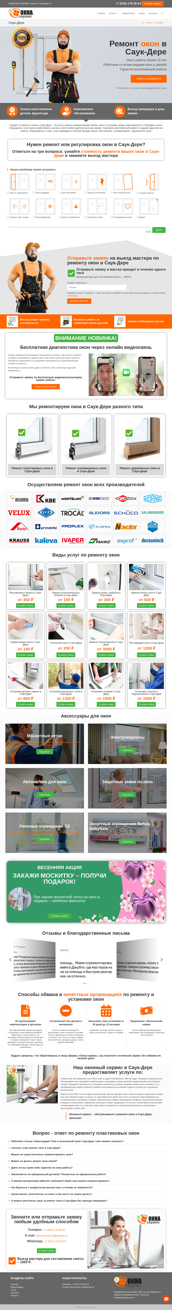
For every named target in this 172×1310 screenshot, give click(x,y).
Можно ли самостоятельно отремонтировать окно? (42, 1155)
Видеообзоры (17, 1287)
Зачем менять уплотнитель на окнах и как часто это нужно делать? (51, 1195)
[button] (149, 79)
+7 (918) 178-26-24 (128, 4)
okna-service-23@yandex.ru (52, 1236)
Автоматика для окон (45, 782)
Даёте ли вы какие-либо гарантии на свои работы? (42, 1169)
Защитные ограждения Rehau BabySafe (123, 827)
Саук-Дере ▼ (45, 3)
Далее (159, 230)
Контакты (15, 1293)
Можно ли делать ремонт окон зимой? (34, 1162)
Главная (14, 1284)
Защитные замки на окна (127, 782)
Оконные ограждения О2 (45, 827)
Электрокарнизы (127, 738)
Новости (14, 1295)
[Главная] (143, 23)
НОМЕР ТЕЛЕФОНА (77, 283)
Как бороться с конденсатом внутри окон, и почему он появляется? (52, 1188)
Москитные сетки (44, 736)
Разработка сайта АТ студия (85, 1307)
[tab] (86, 1142)
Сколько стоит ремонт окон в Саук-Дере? (36, 1149)
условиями (72, 295)
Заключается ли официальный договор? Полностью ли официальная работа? (58, 1175)
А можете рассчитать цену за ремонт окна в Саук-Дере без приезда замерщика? (59, 1202)
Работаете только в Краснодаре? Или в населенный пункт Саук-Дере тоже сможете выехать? (67, 1142)
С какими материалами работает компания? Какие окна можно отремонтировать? (60, 1182)
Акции (13, 1290)
